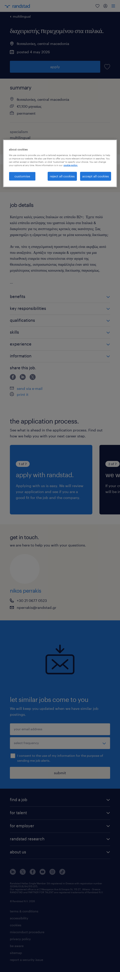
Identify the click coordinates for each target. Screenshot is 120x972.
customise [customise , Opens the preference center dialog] (22, 176)
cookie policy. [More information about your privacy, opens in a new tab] (70, 165)
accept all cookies (95, 176)
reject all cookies (62, 176)
